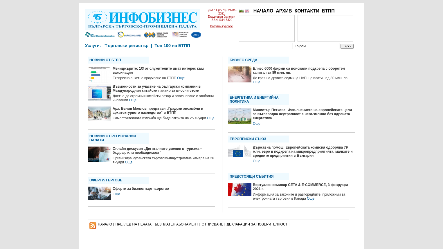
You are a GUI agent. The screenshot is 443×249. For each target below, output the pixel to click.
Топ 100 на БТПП (172, 45)
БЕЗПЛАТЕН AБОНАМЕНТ (177, 224)
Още (181, 78)
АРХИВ (284, 10)
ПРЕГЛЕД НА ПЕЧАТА (134, 224)
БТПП (328, 10)
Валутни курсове (221, 26)
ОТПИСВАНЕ (213, 224)
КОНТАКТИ (306, 10)
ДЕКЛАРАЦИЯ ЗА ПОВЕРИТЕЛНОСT (257, 224)
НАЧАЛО (263, 10)
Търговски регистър (126, 45)
